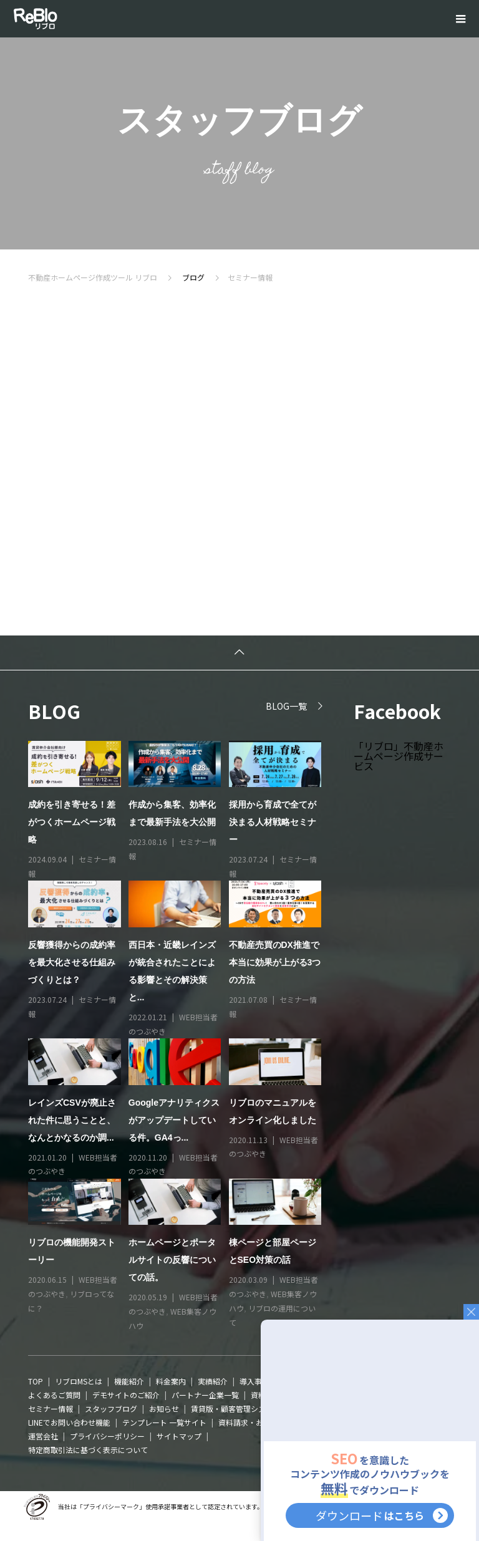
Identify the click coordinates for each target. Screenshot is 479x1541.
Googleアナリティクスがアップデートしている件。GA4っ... (174, 1120)
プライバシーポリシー (107, 1436)
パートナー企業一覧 (205, 1394)
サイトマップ (179, 1436)
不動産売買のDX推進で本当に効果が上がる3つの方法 (275, 962)
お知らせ (164, 1408)
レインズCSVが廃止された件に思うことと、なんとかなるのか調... (72, 1120)
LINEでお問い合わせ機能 (69, 1422)
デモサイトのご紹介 (126, 1394)
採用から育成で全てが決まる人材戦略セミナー (272, 821)
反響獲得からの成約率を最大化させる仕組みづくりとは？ (71, 962)
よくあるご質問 (54, 1394)
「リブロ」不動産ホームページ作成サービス (398, 755)
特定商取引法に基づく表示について (88, 1449)
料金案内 (171, 1381)
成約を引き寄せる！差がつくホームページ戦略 (71, 821)
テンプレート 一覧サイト (164, 1422)
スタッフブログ (111, 1408)
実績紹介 (213, 1381)
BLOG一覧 (286, 706)
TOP (35, 1381)
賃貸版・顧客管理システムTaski (244, 1408)
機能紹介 (129, 1381)
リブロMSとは (78, 1381)
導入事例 (254, 1381)
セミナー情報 (50, 1408)
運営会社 (43, 1436)
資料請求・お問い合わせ (259, 1422)
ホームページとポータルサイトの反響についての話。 (172, 1259)
